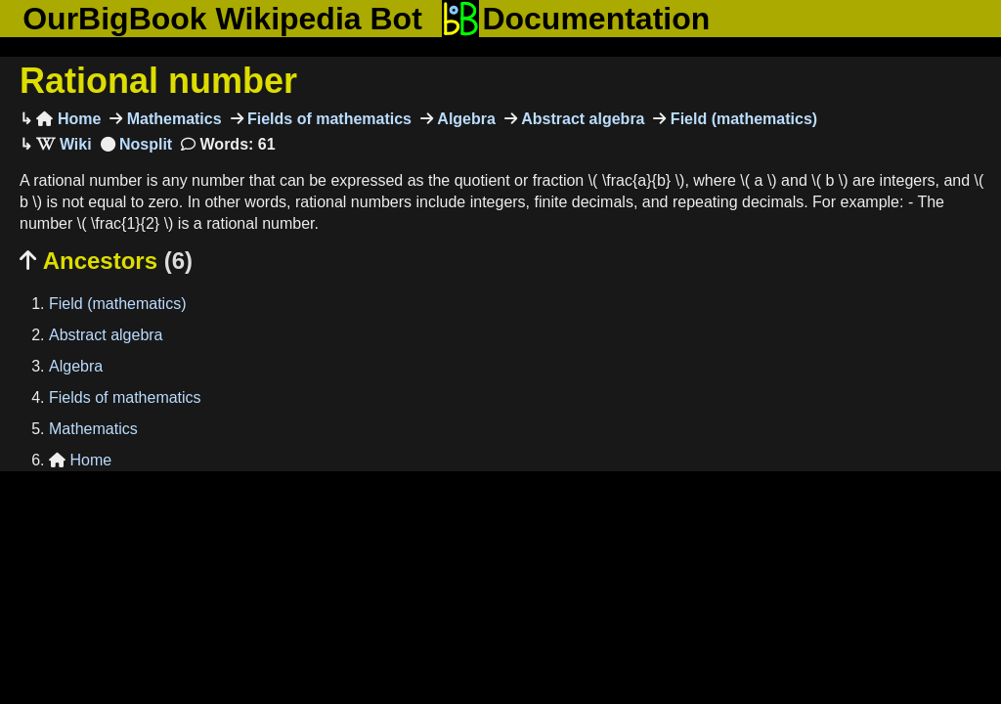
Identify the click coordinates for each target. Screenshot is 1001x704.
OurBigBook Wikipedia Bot (222, 18)
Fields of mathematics (328, 118)
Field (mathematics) (741, 118)
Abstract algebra (581, 118)
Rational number (158, 81)
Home (68, 118)
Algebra (464, 118)
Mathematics (171, 118)
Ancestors (106, 260)
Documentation (576, 18)
